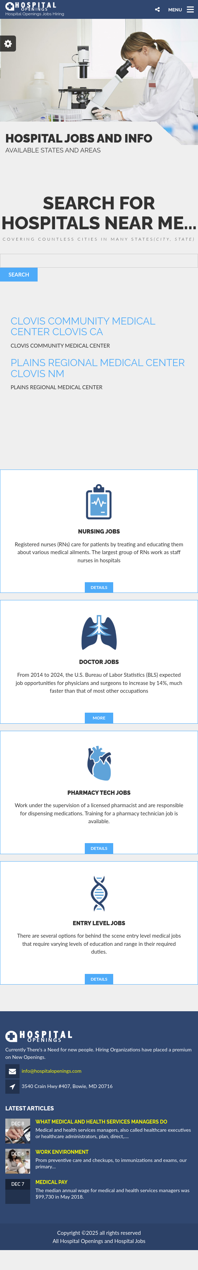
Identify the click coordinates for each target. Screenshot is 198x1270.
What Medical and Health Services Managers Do (101, 1122)
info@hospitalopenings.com (52, 1071)
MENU (175, 9)
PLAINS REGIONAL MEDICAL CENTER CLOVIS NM (98, 368)
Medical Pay (51, 1182)
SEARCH (19, 274)
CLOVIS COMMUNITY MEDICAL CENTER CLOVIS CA (83, 326)
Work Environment (62, 1152)
